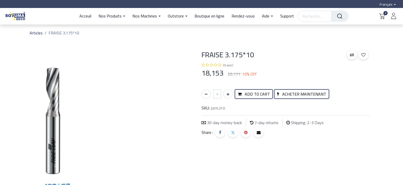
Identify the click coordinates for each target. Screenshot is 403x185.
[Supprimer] (206, 94)
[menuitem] (87, 16)
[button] (254, 94)
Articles (36, 33)
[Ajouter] (228, 94)
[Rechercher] (340, 16)
